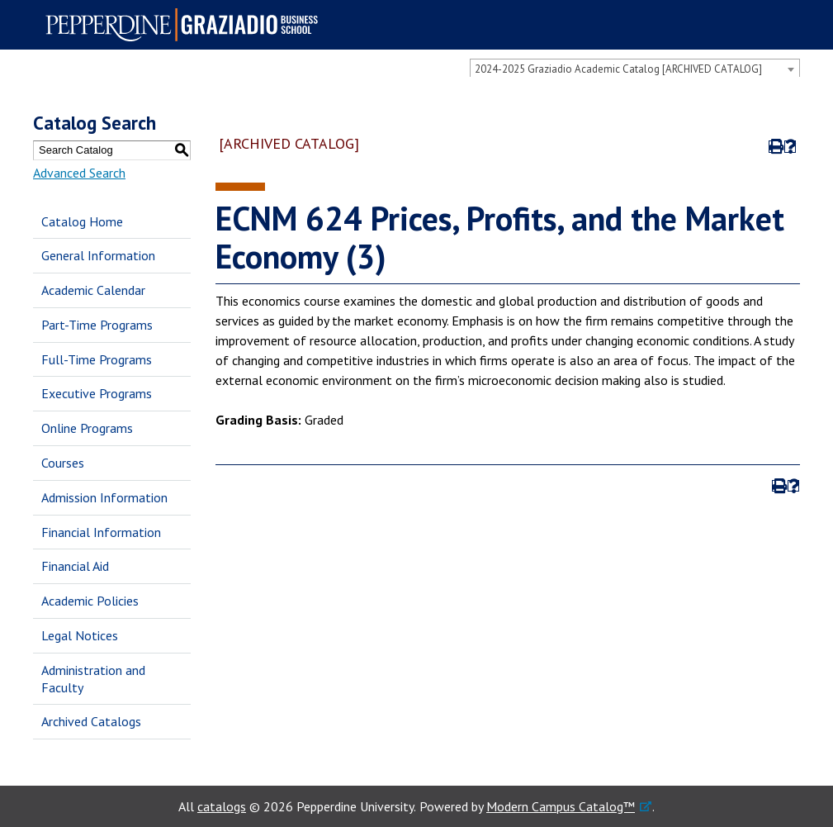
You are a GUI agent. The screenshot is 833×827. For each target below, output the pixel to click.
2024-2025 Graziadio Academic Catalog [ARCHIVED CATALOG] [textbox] (618, 69)
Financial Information (101, 532)
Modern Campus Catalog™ (560, 806)
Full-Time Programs (96, 359)
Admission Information (104, 497)
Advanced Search (79, 172)
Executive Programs (96, 393)
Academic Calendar (93, 290)
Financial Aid (75, 566)
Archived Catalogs (91, 721)
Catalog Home (82, 221)
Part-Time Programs (97, 324)
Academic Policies (90, 600)
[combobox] (635, 68)
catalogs (221, 806)
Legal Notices (79, 635)
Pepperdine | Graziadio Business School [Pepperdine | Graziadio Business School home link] (186, 24)
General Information (98, 255)
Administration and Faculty (93, 679)
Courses (62, 462)
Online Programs (87, 428)
